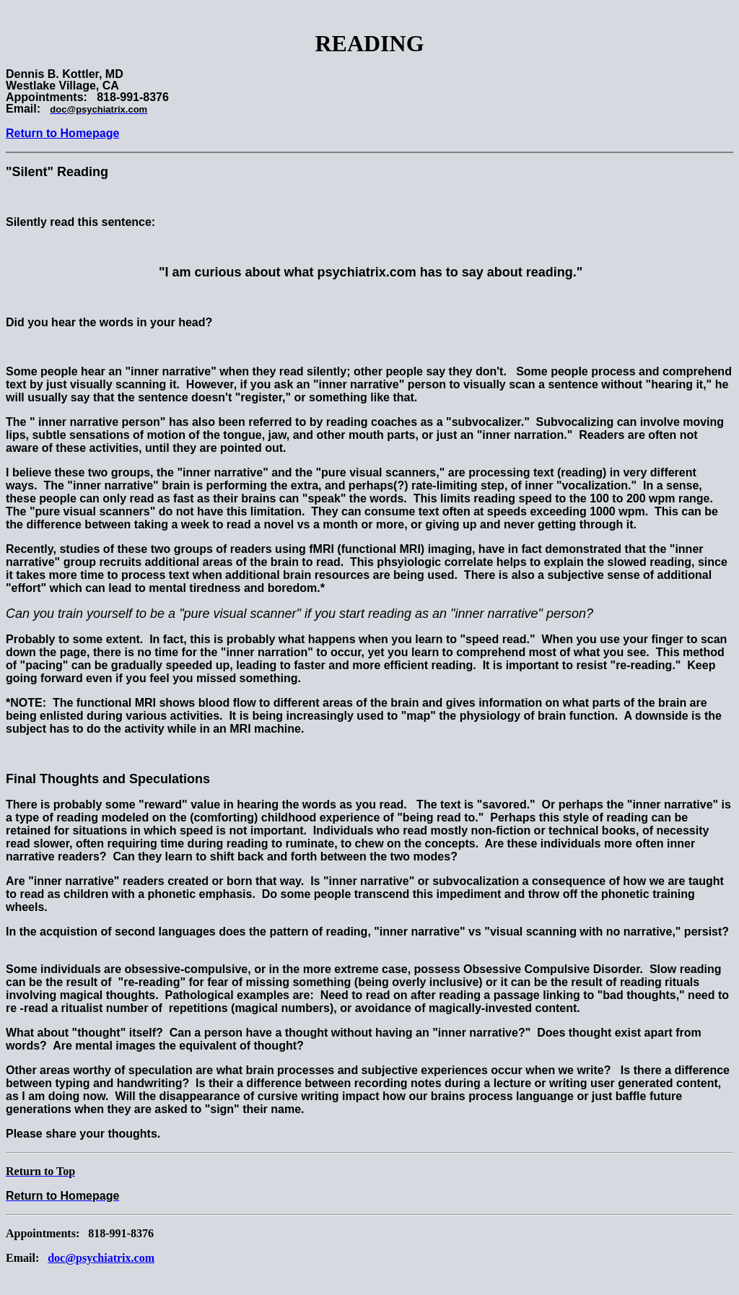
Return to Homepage (62, 133)
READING (369, 43)
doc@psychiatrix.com (101, 1258)
